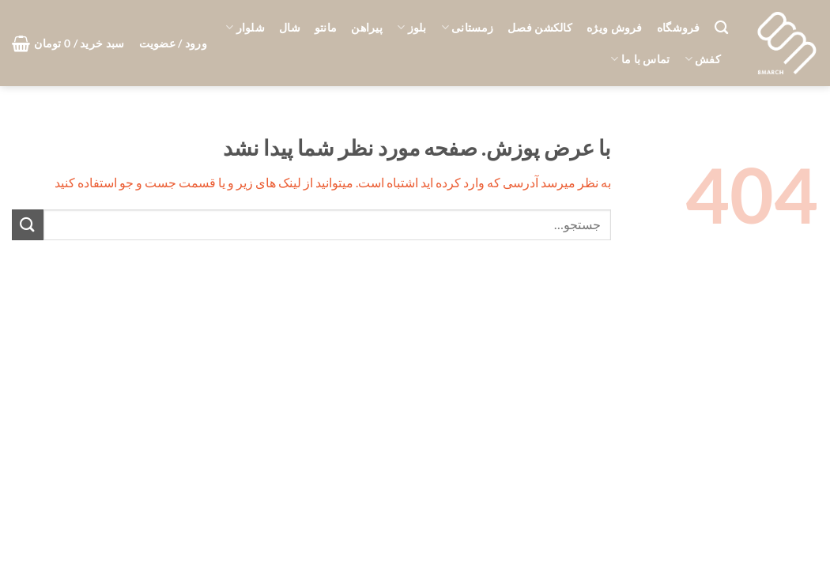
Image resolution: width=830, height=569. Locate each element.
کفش (703, 58)
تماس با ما (640, 58)
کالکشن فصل (539, 27)
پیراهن (367, 27)
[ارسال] (27, 224)
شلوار (245, 27)
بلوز (412, 27)
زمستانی (467, 27)
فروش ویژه (615, 27)
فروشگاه (678, 27)
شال (289, 27)
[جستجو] (721, 28)
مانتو (326, 27)
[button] (173, 43)
